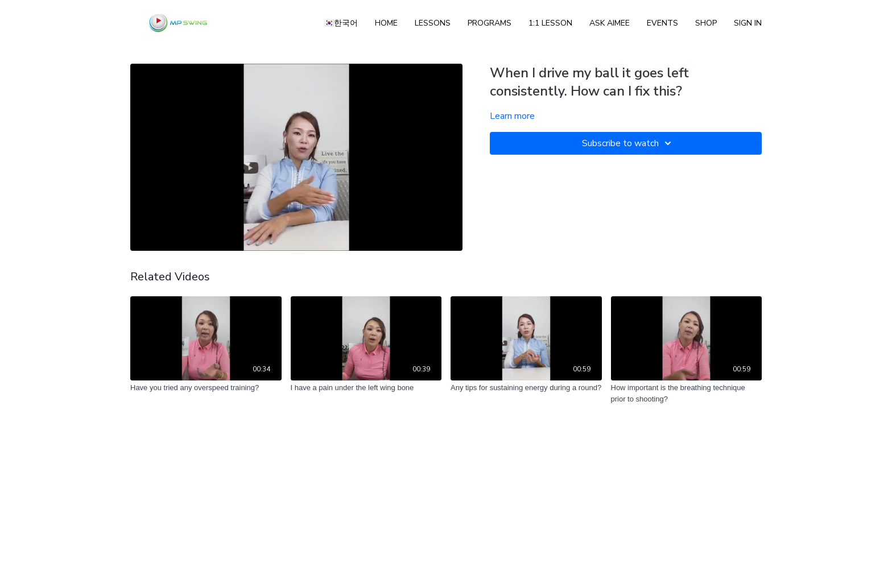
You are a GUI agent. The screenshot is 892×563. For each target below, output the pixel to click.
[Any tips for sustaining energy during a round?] (526, 388)
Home (386, 23)
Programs (489, 23)
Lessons (433, 23)
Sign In (748, 23)
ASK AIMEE (609, 23)
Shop (706, 23)
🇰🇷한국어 (341, 23)
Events (662, 23)
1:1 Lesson (550, 23)
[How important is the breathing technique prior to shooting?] (686, 393)
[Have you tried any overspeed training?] (206, 388)
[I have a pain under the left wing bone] (366, 388)
